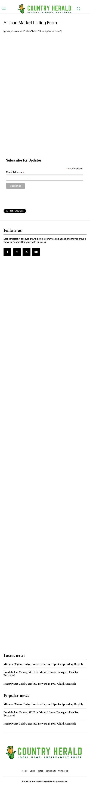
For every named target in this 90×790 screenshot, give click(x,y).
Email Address (15, 172)
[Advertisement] (45, 71)
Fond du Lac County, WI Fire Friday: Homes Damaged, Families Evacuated (41, 673)
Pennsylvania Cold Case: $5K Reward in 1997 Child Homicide (40, 683)
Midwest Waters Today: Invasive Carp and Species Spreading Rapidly (43, 664)
